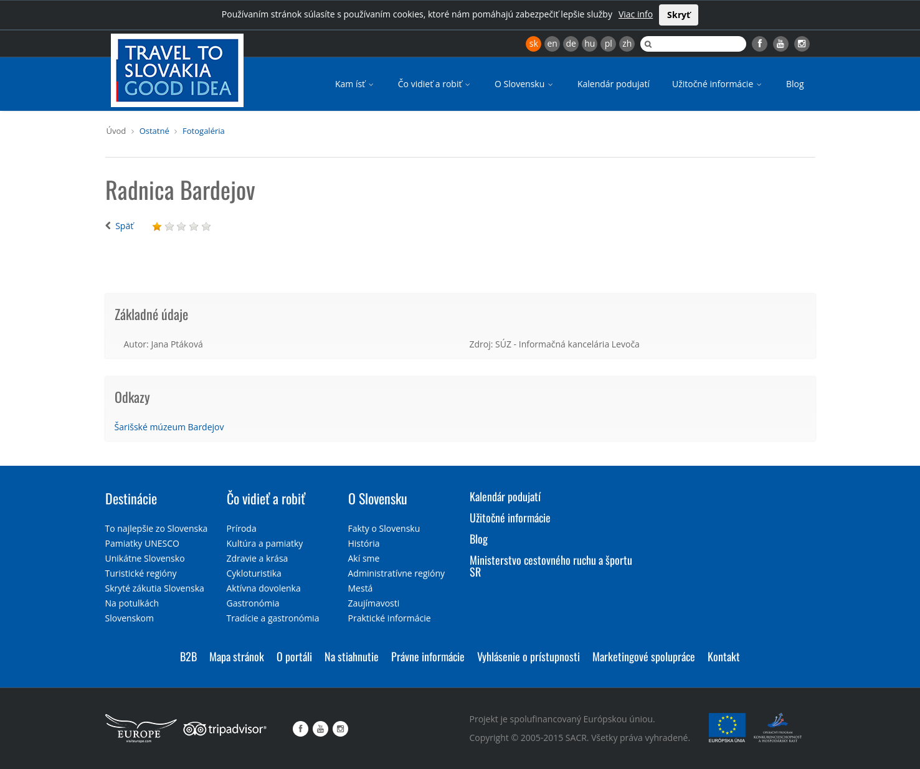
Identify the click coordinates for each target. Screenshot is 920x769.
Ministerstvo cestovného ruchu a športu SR (551, 566)
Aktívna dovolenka (264, 588)
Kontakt (724, 656)
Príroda (242, 528)
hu (589, 43)
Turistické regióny (141, 573)
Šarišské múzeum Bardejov (169, 427)
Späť (124, 226)
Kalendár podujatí (613, 84)
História (364, 543)
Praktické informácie (389, 618)
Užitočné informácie (718, 84)
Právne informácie (428, 656)
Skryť (678, 15)
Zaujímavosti (374, 603)
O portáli (294, 656)
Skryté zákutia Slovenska (154, 588)
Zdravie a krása (257, 558)
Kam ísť (355, 84)
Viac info (636, 14)
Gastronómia (253, 603)
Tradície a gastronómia (273, 618)
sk (533, 43)
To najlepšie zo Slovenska (156, 528)
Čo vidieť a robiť (435, 84)
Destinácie (131, 498)
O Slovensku (525, 84)
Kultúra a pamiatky (265, 543)
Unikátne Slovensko (145, 558)
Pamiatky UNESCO (142, 543)
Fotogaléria (204, 130)
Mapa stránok (236, 656)
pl (608, 43)
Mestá (360, 588)
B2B (188, 656)
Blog (795, 84)
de (571, 43)
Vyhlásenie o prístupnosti (528, 656)
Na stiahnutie (352, 656)
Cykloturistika (254, 573)
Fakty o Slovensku (384, 528)
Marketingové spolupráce (643, 656)
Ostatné (154, 130)
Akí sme (364, 558)
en (552, 43)
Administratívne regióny (396, 573)
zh (627, 43)
